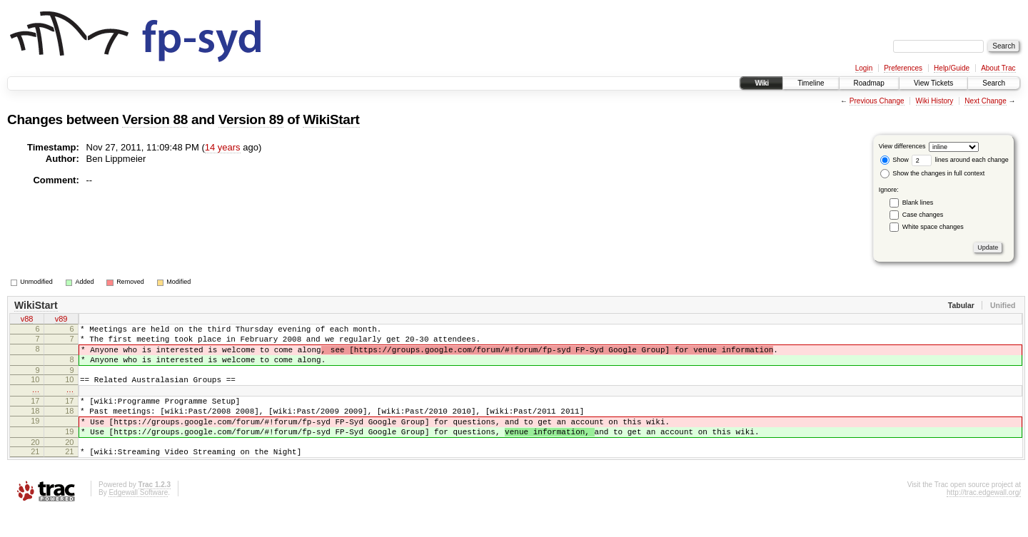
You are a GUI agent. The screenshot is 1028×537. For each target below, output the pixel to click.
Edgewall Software (138, 518)
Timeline (810, 83)
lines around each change (960, 159)
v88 (27, 320)
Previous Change (877, 101)
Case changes (923, 214)
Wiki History (935, 101)
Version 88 (155, 119)
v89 (61, 320)
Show (894, 159)
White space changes (933, 226)
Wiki (761, 83)
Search (993, 83)
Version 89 (251, 119)
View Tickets (933, 83)
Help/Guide (951, 68)
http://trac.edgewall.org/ (984, 518)
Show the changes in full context (932, 173)
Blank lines (918, 202)
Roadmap (869, 83)
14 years (223, 147)
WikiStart (331, 119)
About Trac (998, 68)
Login (863, 68)
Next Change (985, 101)
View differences (902, 146)
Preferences (903, 68)
